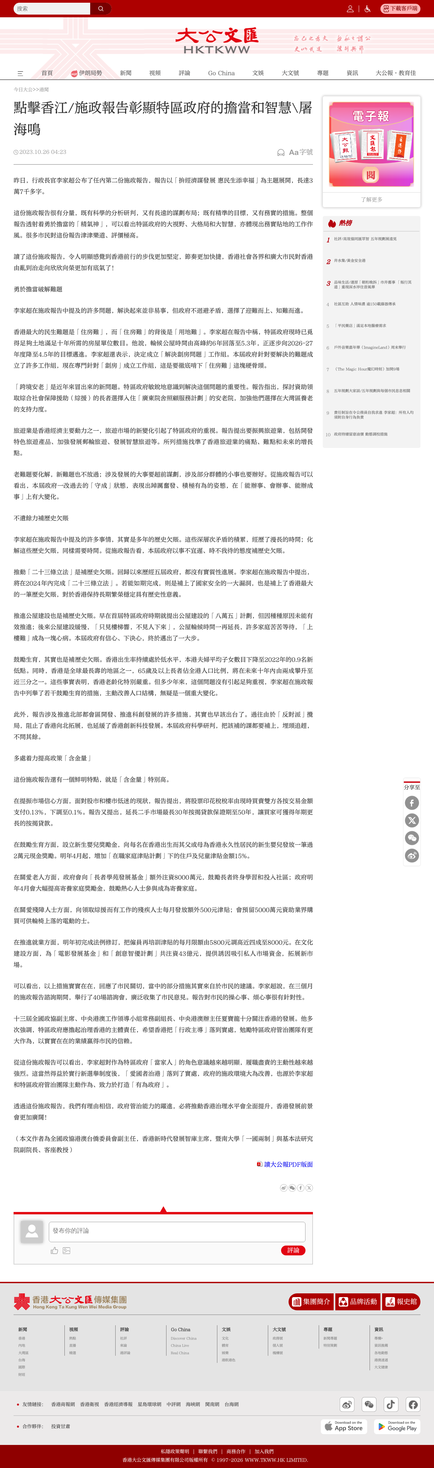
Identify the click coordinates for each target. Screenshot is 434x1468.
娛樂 (225, 1353)
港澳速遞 (381, 1360)
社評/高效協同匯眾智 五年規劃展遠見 (371, 239)
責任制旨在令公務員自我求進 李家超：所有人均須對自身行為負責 (374, 416)
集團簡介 (316, 1302)
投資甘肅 (60, 1426)
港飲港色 (228, 1360)
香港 (21, 1338)
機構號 (278, 1353)
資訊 (378, 1329)
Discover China (184, 1338)
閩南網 (212, 1404)
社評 (123, 1338)
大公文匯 (217, 40)
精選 (72, 1353)
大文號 (279, 1329)
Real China (180, 1353)
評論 (293, 1250)
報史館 (407, 1302)
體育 (225, 1346)
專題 (327, 1329)
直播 (72, 1346)
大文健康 (381, 1367)
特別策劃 (330, 1346)
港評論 (125, 1353)
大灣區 (23, 1353)
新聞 (22, 1329)
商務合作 (235, 1451)
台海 (21, 1360)
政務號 (278, 1338)
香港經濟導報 (118, 1404)
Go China (180, 1329)
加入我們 (264, 1451)
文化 (225, 1338)
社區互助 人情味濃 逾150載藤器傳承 (370, 304)
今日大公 (23, 90)
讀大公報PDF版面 (288, 1164)
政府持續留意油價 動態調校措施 (365, 434)
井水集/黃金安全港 (352, 261)
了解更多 (371, 200)
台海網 (231, 1404)
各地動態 (381, 1353)
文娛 (226, 1329)
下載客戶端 (403, 8)
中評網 (173, 1404)
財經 (21, 1375)
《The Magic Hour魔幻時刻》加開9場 (372, 369)
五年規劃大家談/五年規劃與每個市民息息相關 (374, 394)
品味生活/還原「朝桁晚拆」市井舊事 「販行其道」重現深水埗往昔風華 (370, 285)
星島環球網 (149, 1404)
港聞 (44, 90)
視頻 (73, 1329)
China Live (180, 1346)
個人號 (278, 1346)
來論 (123, 1346)
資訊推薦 (381, 1346)
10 (328, 434)
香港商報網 (63, 1404)
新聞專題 (330, 1338)
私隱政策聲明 (175, 1451)
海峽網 (193, 1404)
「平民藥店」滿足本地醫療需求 (365, 326)
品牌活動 (363, 1302)
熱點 (72, 1338)
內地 (21, 1346)
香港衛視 (89, 1404)
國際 (21, 1367)
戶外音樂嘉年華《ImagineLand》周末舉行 (374, 351)
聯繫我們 (207, 1451)
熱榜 (346, 223)
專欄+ (378, 1338)
